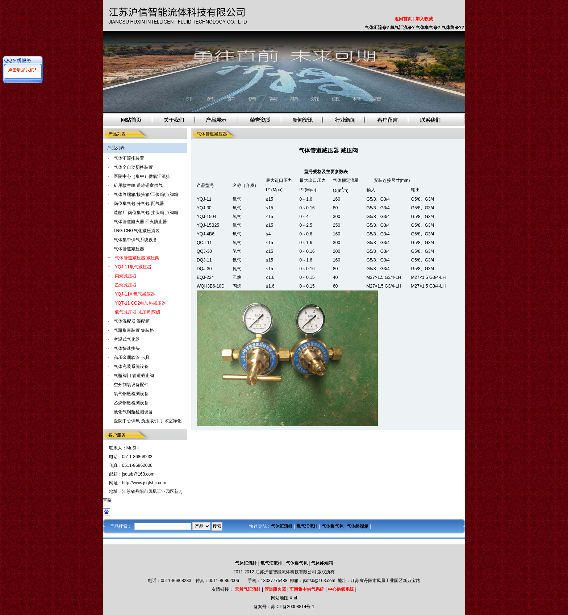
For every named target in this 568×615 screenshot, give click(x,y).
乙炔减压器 (126, 285)
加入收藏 (424, 18)
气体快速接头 (127, 348)
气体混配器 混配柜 (132, 321)
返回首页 (403, 18)
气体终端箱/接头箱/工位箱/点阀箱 (146, 194)
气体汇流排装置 (129, 158)
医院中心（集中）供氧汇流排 (142, 176)
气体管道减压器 (129, 248)
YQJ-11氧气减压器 (133, 266)
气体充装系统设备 (131, 366)
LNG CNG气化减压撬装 (137, 230)
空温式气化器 (127, 339)
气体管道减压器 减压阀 (137, 257)
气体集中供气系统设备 (135, 239)
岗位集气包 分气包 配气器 (139, 203)
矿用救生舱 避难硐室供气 (138, 185)
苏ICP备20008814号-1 (292, 606)
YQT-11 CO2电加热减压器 (140, 303)
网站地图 (279, 598)
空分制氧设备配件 (131, 384)
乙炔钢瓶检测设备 (131, 402)
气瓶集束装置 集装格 (134, 330)
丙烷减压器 (126, 276)
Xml (293, 598)
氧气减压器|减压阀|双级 (137, 312)
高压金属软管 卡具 (132, 357)
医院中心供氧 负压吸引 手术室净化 (147, 420)
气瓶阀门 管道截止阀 (134, 375)
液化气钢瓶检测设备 (133, 411)
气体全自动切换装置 (133, 167)
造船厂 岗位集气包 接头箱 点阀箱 (146, 212)
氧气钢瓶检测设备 (131, 393)
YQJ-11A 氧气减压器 (135, 294)
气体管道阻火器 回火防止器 (140, 221)
